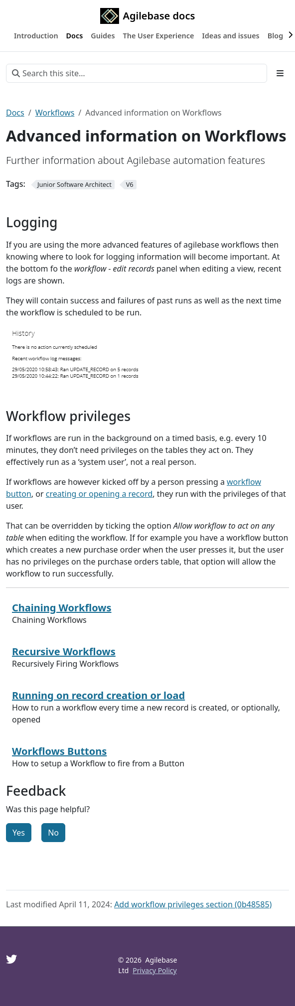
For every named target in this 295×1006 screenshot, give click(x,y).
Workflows (55, 112)
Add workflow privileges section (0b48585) (193, 904)
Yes (18, 832)
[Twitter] (11, 958)
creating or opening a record (99, 493)
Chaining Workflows (62, 607)
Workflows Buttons (59, 751)
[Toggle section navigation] (280, 73)
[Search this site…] (136, 73)
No (53, 832)
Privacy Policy (154, 970)
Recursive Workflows (64, 651)
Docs (15, 112)
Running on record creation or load (98, 695)
